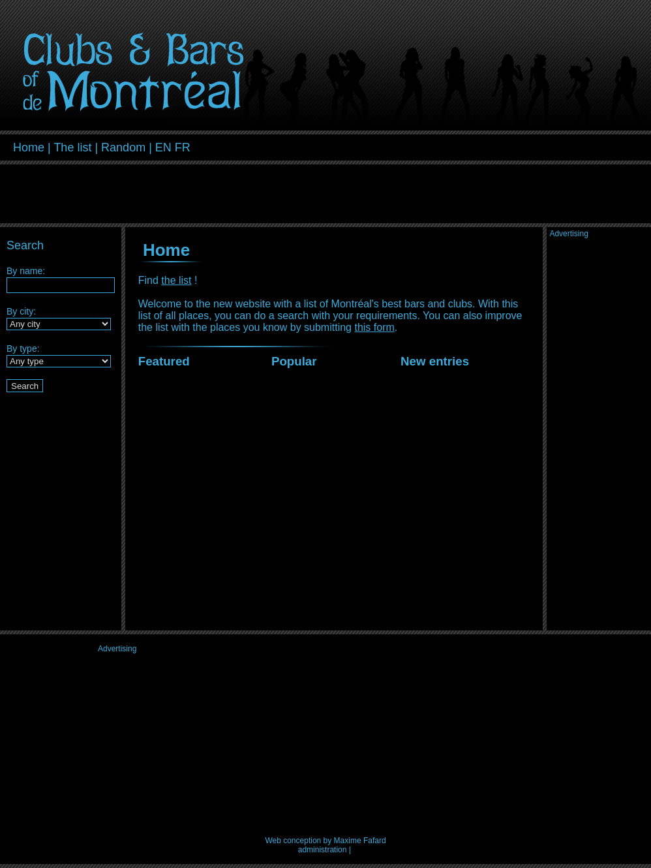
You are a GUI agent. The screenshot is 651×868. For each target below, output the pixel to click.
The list (72, 147)
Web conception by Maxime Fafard (325, 840)
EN (163, 147)
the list (176, 280)
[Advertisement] (485, 146)
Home (28, 147)
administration (322, 849)
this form (374, 327)
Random (123, 147)
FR (182, 147)
